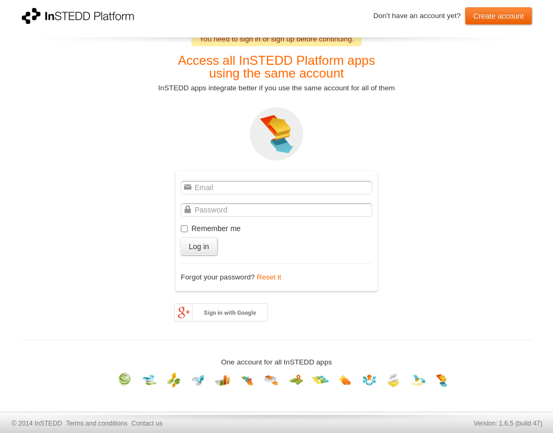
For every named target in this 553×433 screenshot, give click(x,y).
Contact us (146, 423)
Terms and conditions (97, 423)
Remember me (216, 228)
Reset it (269, 277)
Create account (498, 16)
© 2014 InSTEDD (37, 423)
